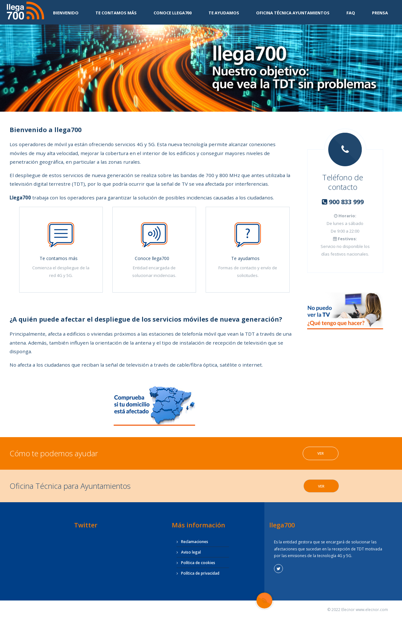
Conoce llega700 (152, 258)
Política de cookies (198, 562)
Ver (320, 453)
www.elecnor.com (372, 609)
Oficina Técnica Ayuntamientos (293, 13)
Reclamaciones (194, 541)
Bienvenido (66, 13)
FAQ (350, 13)
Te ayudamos (224, 13)
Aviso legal (191, 552)
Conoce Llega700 (173, 13)
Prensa (380, 13)
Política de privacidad (200, 573)
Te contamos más (116, 13)
